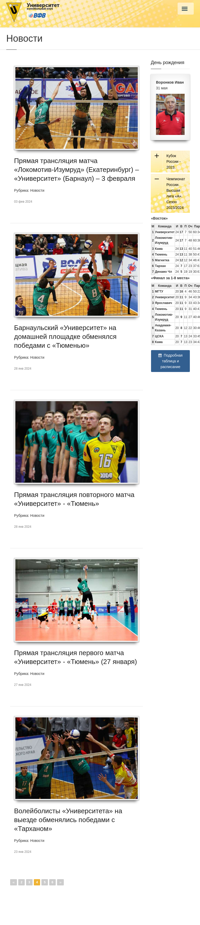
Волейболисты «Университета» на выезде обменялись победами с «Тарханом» (68, 820)
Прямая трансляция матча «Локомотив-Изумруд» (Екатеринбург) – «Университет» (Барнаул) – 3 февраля (76, 169)
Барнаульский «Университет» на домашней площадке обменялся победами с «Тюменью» (65, 336)
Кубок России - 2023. (173, 161)
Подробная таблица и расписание (170, 361)
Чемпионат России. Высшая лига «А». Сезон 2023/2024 (175, 193)
